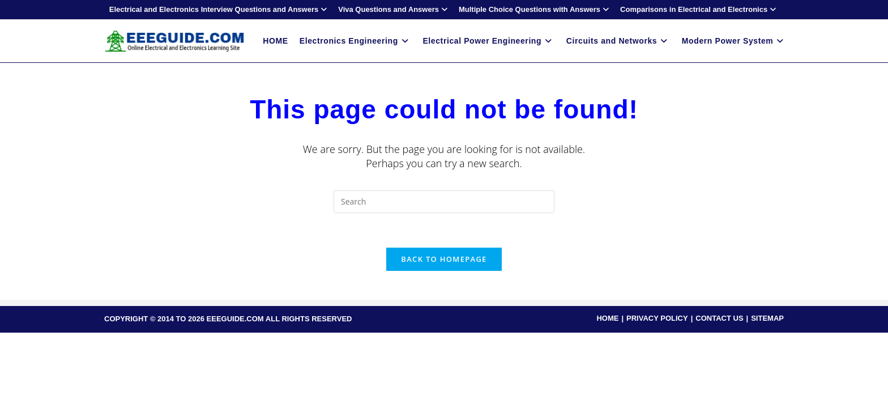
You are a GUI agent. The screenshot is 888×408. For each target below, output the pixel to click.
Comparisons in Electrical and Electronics (699, 9)
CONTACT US (719, 318)
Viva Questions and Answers (394, 9)
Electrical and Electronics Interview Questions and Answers (219, 9)
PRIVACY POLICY (657, 318)
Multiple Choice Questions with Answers (535, 9)
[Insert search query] (444, 201)
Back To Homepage (443, 259)
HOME (607, 318)
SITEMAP (767, 318)
